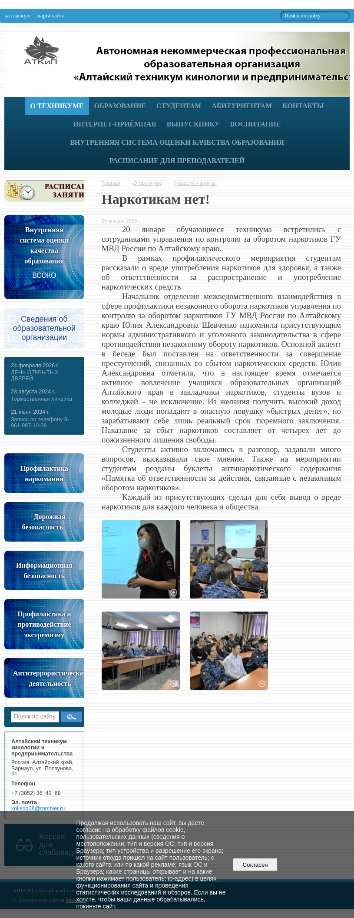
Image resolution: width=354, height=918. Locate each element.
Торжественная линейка (41, 399)
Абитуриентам (242, 106)
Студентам (178, 106)
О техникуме (57, 106)
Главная (111, 183)
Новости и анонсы (195, 183)
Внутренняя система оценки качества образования (177, 142)
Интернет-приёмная (114, 124)
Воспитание (255, 124)
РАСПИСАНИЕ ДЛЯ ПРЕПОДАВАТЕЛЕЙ (177, 160)
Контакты (303, 106)
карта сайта (51, 16)
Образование (120, 106)
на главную (17, 16)
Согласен (255, 864)
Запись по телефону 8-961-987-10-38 (40, 422)
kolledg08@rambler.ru (38, 808)
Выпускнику (193, 124)
